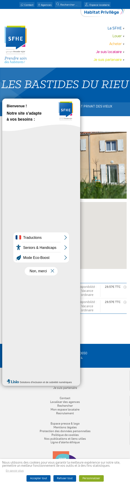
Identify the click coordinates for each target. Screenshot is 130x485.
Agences (46, 5)
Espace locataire (99, 5)
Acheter (115, 44)
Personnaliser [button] (91, 478)
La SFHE (115, 28)
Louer (117, 36)
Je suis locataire (109, 52)
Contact (28, 5)
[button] (58, 4)
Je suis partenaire (107, 60)
